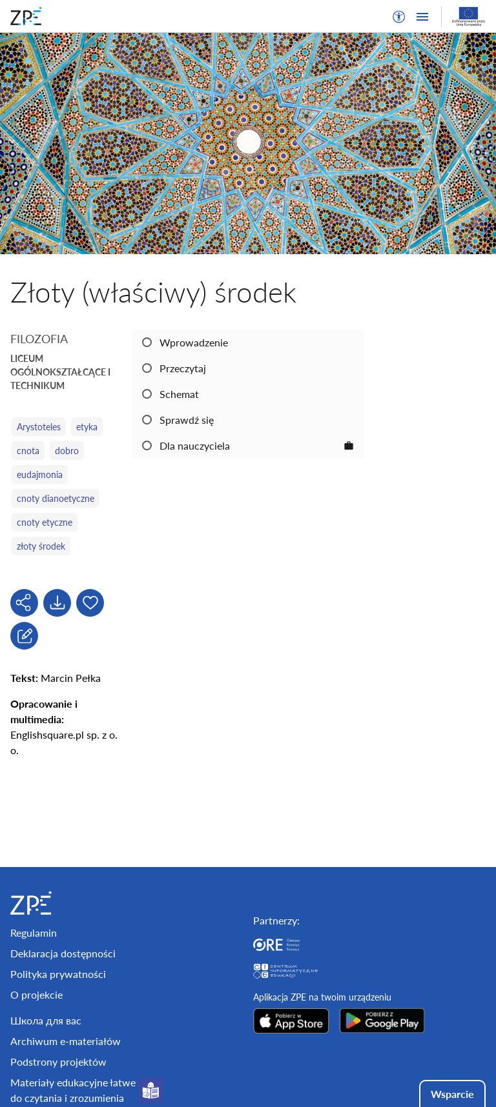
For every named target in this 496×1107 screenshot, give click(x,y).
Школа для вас (45, 1020)
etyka (87, 426)
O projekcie (36, 994)
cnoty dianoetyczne (55, 498)
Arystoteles (39, 426)
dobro (67, 450)
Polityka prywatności (58, 974)
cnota (28, 450)
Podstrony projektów (58, 1061)
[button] (399, 17)
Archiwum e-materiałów (65, 1041)
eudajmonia (40, 474)
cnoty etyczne (44, 522)
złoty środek (41, 546)
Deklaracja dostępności (63, 953)
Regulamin (33, 932)
